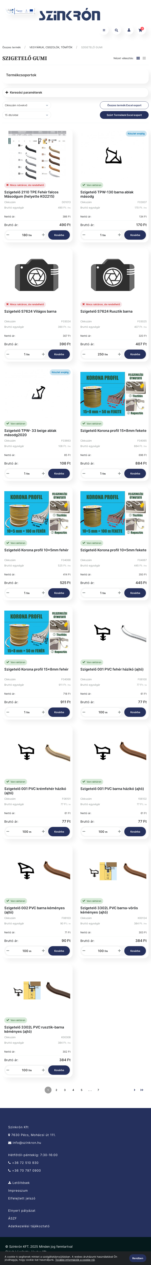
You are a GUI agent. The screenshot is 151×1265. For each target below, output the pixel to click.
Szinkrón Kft (18, 1131)
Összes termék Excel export (124, 108)
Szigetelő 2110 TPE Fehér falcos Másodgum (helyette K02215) (31, 197)
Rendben (137, 1258)
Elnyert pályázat (22, 1214)
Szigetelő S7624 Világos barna (30, 315)
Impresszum (18, 1194)
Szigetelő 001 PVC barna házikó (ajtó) (112, 792)
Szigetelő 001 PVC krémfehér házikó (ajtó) (35, 794)
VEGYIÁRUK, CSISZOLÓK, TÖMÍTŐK (50, 50)
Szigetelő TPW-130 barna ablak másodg (106, 197)
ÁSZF (12, 1222)
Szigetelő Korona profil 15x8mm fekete (113, 434)
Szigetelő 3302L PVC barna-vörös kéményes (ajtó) (109, 913)
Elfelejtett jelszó (22, 1202)
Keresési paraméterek (23, 96)
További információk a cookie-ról (75, 1259)
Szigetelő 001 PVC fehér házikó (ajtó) (112, 673)
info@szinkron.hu (24, 1146)
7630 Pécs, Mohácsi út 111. (32, 1138)
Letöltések (19, 1186)
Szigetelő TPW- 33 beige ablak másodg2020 (30, 436)
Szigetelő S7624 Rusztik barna (106, 315)
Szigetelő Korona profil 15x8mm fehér (36, 673)
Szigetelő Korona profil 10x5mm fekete (113, 553)
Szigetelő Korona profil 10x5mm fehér (36, 553)
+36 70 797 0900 (24, 1174)
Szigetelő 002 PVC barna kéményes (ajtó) (34, 913)
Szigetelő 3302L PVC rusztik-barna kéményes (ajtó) (34, 1033)
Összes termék (11, 50)
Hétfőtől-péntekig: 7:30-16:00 (33, 1158)
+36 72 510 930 (23, 1166)
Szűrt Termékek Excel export (124, 118)
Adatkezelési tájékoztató (29, 1230)
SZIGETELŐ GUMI (91, 50)
